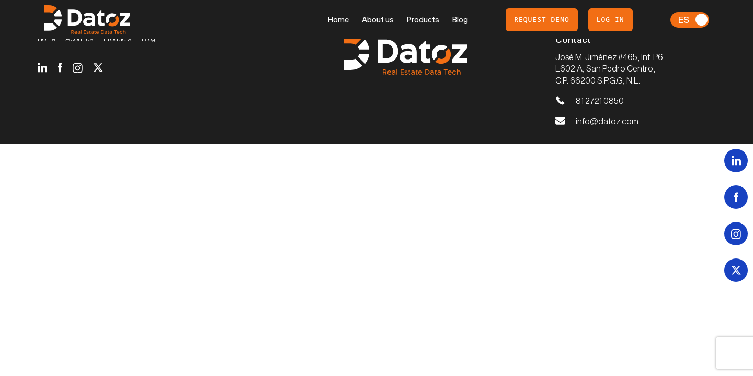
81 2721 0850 (600, 100)
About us (378, 19)
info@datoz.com (607, 121)
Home (338, 19)
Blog (460, 19)
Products (423, 19)
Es (683, 19)
